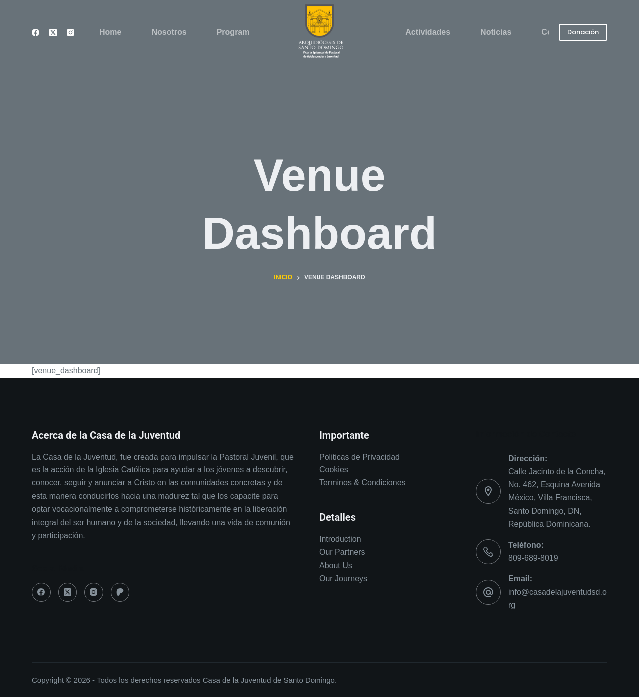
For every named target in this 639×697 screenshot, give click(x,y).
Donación (583, 32)
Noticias (495, 32)
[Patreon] (120, 592)
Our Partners (342, 552)
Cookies (335, 469)
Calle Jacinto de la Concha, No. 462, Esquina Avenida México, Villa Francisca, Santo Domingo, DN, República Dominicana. (557, 498)
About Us (336, 565)
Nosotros (168, 32)
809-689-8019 (533, 558)
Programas (238, 32)
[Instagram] (70, 32)
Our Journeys (343, 578)
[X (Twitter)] (53, 32)
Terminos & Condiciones (363, 482)
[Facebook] (35, 32)
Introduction (340, 539)
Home (110, 32)
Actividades (427, 32)
